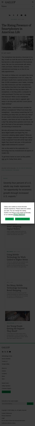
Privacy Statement (19, 214)
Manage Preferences (22, 218)
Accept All (9, 218)
